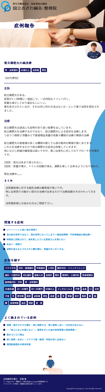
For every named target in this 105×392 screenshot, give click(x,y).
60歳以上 (25, 70)
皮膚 (52, 296)
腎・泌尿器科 (11, 70)
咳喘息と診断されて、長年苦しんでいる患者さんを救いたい (36, 239)
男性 (44, 70)
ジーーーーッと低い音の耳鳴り (22, 229)
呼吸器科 (40, 268)
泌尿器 (36, 70)
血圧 (23, 302)
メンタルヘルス (64, 288)
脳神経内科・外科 (13, 282)
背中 (77, 296)
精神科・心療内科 (70, 275)
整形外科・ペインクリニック (71, 268)
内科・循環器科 (26, 268)
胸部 (84, 296)
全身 (84, 288)
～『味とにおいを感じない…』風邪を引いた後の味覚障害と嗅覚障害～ (42, 329)
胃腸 (69, 296)
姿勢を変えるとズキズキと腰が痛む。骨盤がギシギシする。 (36, 249)
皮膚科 (49, 275)
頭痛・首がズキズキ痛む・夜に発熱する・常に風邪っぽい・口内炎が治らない (45, 325)
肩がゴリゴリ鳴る (15, 334)
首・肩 (39, 302)
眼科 (57, 275)
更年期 (20, 296)
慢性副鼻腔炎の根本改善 (19, 344)
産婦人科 (38, 275)
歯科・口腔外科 (12, 275)
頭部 (31, 302)
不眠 (77, 288)
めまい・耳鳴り (14, 244)
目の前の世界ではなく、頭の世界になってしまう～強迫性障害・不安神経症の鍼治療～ (49, 234)
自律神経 (14, 302)
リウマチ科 (10, 268)
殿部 (29, 296)
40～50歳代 (37, 288)
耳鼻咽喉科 (87, 275)
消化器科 (27, 275)
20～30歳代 (22, 288)
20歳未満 (9, 288)
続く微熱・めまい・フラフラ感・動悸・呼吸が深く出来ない (36, 339)
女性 (97, 288)
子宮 (7, 296)
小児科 (51, 268)
